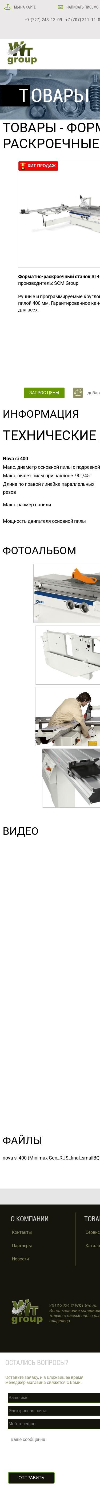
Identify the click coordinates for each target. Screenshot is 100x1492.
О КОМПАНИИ (30, 1219)
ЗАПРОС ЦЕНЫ (44, 392)
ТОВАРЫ (30, 127)
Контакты (22, 1232)
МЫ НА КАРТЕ (24, 7)
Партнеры (22, 1245)
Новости (20, 1258)
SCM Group (66, 283)
